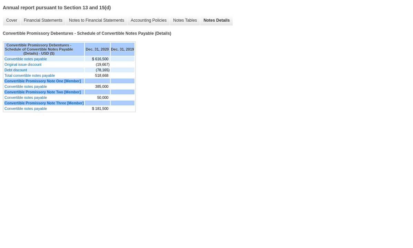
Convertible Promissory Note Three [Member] (44, 103)
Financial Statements (43, 20)
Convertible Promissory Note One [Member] (42, 81)
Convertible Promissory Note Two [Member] (42, 92)
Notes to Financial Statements (96, 20)
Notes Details (216, 20)
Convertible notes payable (25, 59)
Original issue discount (22, 64)
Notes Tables (185, 20)
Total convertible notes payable (29, 75)
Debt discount (15, 70)
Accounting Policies (149, 20)
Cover (11, 20)
